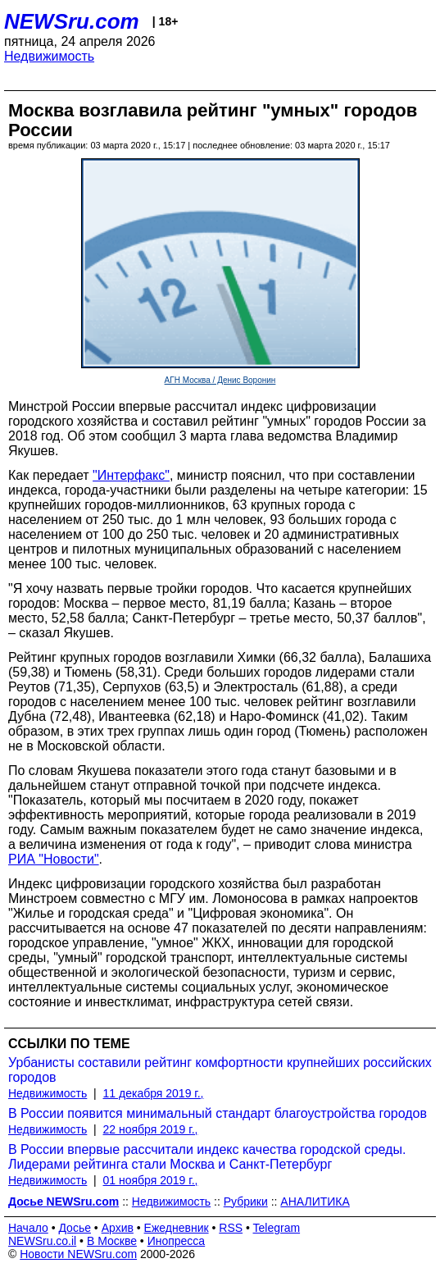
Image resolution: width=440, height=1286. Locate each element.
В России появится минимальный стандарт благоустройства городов (217, 1113)
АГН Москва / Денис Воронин (220, 380)
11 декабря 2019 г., (153, 1093)
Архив (118, 1227)
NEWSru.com (71, 21)
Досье (74, 1227)
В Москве (112, 1240)
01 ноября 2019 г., (150, 1180)
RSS (231, 1227)
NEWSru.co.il (42, 1240)
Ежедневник (176, 1227)
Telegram (277, 1227)
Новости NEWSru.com (78, 1254)
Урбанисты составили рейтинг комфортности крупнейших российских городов (220, 1070)
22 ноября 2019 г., (150, 1129)
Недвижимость (49, 56)
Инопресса (176, 1240)
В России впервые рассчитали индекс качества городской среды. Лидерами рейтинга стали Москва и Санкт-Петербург (207, 1156)
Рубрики (246, 1201)
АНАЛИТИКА (314, 1201)
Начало (28, 1227)
